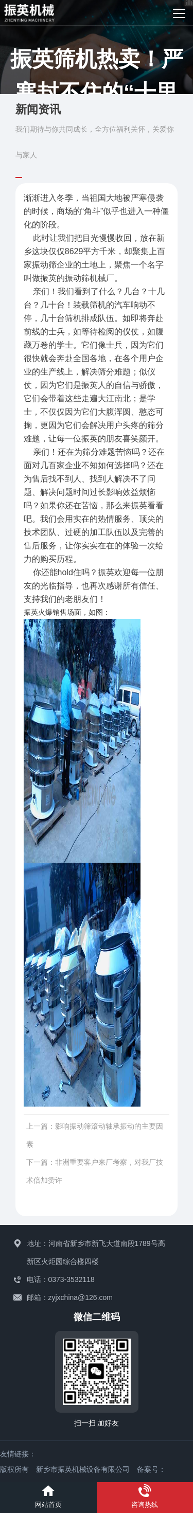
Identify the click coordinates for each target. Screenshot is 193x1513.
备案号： (151, 1469)
